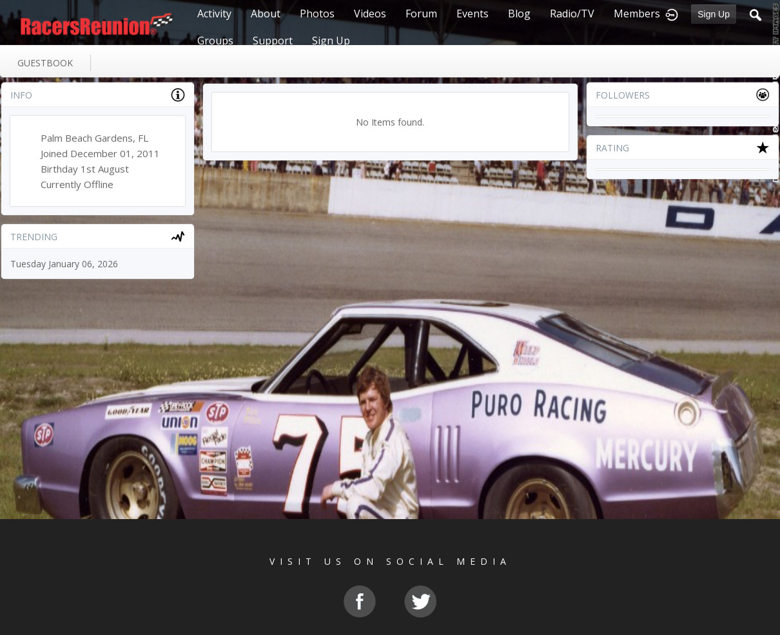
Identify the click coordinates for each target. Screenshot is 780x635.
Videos (370, 13)
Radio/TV (572, 13)
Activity (214, 13)
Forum (421, 13)
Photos (317, 13)
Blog (519, 13)
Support (273, 40)
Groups (215, 40)
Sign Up (713, 14)
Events (472, 13)
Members (637, 13)
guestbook (45, 63)
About (265, 13)
